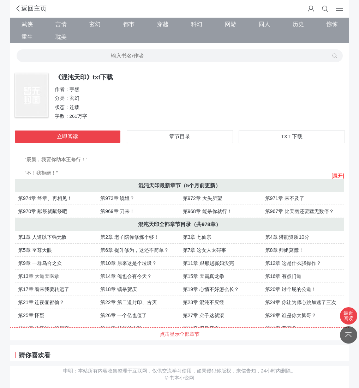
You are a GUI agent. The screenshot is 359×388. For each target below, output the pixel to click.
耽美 (61, 37)
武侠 (27, 24)
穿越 (162, 24)
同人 (264, 24)
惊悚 (332, 24)
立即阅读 (67, 136)
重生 (27, 37)
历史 (298, 24)
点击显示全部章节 (179, 334)
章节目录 (179, 136)
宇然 (74, 89)
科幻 (196, 24)
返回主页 (31, 8)
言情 (61, 24)
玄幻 (95, 24)
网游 (230, 24)
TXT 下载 (292, 136)
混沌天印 (149, 185)
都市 (128, 24)
